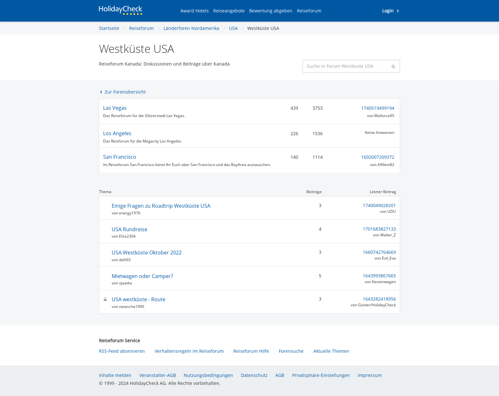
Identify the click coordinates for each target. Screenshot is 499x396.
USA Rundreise (129, 229)
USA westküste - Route (138, 299)
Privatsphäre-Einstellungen (321, 375)
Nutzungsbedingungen (208, 375)
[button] (194, 11)
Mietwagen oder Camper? (142, 276)
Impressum (370, 375)
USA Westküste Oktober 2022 (147, 252)
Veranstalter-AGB (157, 375)
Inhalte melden (115, 375)
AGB (279, 375)
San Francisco (119, 156)
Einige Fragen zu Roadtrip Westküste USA (161, 205)
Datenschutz (254, 375)
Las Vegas (115, 107)
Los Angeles (117, 133)
